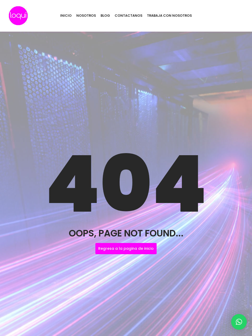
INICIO (66, 15)
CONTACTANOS (128, 15)
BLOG (105, 15)
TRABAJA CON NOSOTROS (169, 15)
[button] (239, 322)
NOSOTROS (86, 15)
